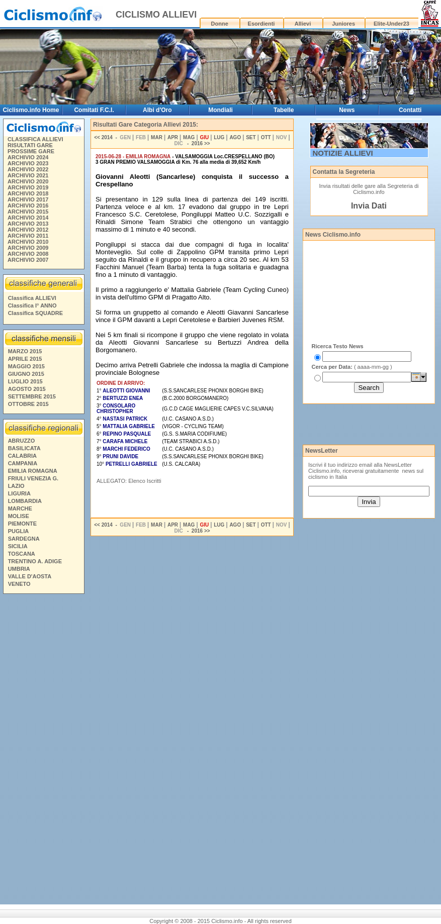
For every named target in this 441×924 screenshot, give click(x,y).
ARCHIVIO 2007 (28, 260)
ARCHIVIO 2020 (28, 181)
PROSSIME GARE (31, 151)
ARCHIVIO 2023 (28, 163)
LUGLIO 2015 (25, 381)
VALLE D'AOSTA (30, 576)
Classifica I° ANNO (32, 305)
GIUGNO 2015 (26, 374)
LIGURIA (19, 493)
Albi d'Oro (157, 110)
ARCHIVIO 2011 (28, 236)
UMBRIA (19, 569)
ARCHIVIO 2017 (28, 199)
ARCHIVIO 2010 (28, 242)
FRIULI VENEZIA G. (33, 478)
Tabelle (284, 110)
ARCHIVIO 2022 (28, 169)
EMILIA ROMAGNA (32, 471)
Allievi (303, 24)
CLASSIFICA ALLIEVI (35, 139)
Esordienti (261, 24)
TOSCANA (21, 554)
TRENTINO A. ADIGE (35, 561)
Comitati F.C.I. (94, 110)
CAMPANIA (22, 463)
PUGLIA (18, 531)
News (347, 110)
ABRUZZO (21, 441)
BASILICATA (24, 448)
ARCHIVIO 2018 (28, 193)
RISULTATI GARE (30, 145)
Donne (219, 24)
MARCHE (20, 508)
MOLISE (18, 516)
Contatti (410, 110)
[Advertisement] (43, 750)
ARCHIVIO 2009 (28, 248)
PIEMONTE (22, 524)
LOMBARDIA (25, 501)
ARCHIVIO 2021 (28, 175)
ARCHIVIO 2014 (28, 218)
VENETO (19, 584)
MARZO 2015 (25, 351)
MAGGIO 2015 (26, 366)
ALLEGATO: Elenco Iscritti (129, 481)
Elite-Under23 (391, 24)
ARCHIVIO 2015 (28, 212)
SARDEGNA (24, 539)
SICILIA (18, 546)
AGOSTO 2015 (27, 389)
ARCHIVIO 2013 (28, 224)
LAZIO (16, 486)
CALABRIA (22, 456)
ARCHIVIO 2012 (28, 230)
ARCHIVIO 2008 (28, 254)
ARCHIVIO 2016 (28, 205)
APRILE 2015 (25, 359)
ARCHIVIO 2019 (28, 187)
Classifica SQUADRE (35, 313)
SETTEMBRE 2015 (32, 396)
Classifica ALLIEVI (32, 298)
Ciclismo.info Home (31, 110)
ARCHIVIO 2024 (28, 157)
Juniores (343, 24)
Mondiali (220, 110)
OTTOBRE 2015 (28, 404)
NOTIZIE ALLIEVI (343, 153)
